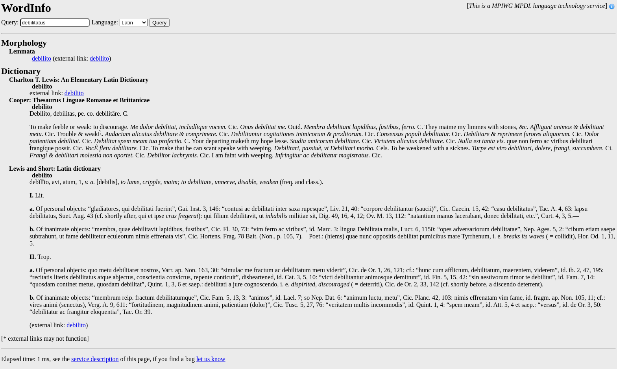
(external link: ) (71, 58)
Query (159, 23)
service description (94, 359)
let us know (210, 359)
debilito (41, 58)
